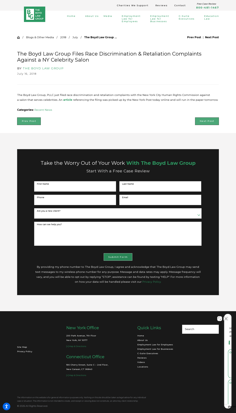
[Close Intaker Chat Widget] (226, 316)
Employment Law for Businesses (155, 349)
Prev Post (29, 121)
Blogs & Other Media (40, 37)
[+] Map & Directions (76, 346)
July (75, 37)
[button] (6, 406)
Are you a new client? (48, 211)
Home (140, 335)
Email (125, 197)
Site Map (22, 347)
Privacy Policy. (151, 281)
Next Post (207, 121)
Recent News (43, 109)
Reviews (161, 5)
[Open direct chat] (219, 316)
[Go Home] (19, 37)
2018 (63, 37)
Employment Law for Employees (155, 344)
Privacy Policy (24, 351)
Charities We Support (133, 5)
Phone (40, 197)
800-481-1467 (207, 7)
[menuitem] (73, 18)
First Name (43, 184)
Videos (141, 362)
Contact (180, 5)
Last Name (128, 184)
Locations (142, 367)
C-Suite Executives (147, 353)
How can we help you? (49, 224)
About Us (142, 340)
